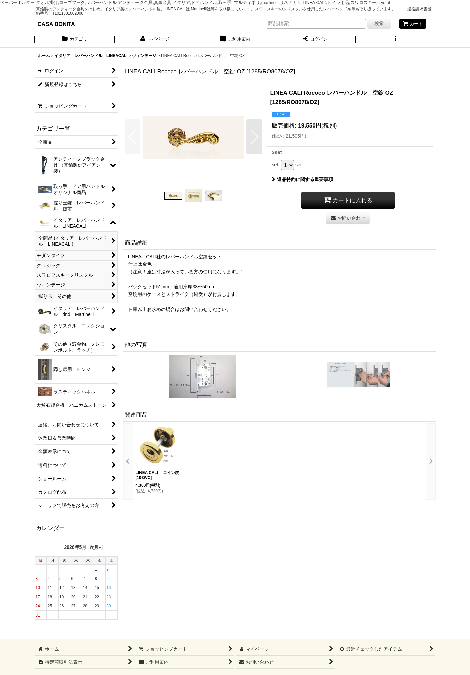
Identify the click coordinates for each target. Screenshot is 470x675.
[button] (396, 39)
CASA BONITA (56, 24)
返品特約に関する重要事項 (302, 179)
